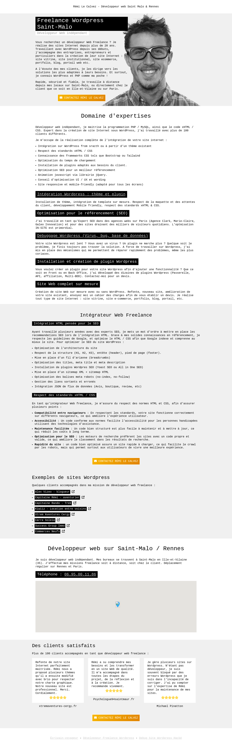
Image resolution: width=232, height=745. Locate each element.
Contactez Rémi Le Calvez (81, 97)
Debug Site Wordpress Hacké (160, 738)
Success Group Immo (50, 525)
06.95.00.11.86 (80, 574)
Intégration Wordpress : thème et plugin (81, 194)
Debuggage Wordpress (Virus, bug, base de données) (92, 236)
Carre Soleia (45, 520)
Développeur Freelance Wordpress (108, 738)
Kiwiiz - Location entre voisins (60, 508)
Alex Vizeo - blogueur (52, 491)
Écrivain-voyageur (64, 738)
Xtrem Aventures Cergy (52, 514)
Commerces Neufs (47, 531)
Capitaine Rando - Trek (53, 503)
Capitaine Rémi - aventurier (57, 497)
